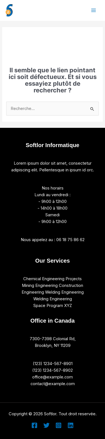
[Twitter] (46, 425)
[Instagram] (58, 425)
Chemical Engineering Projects (52, 278)
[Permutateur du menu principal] (93, 10)
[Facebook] (34, 425)
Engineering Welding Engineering (53, 292)
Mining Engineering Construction (52, 285)
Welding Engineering (52, 298)
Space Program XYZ (52, 305)
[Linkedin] (70, 425)
